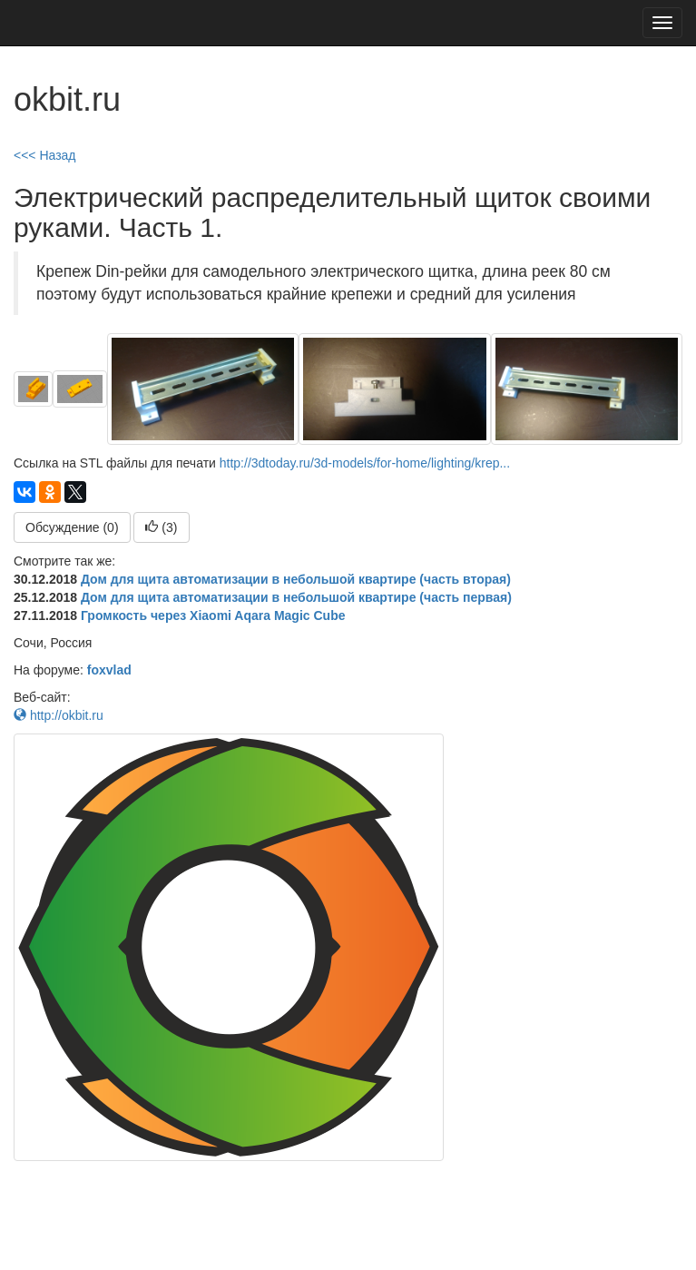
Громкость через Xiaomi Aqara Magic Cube (213, 615)
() (161, 527)
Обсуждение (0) (72, 527)
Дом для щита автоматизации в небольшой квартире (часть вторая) (296, 579)
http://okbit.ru (58, 715)
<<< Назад (45, 155)
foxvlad (109, 670)
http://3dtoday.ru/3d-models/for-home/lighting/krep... (365, 463)
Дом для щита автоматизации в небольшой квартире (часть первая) (296, 597)
